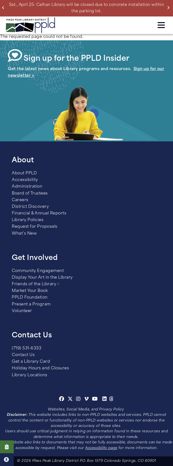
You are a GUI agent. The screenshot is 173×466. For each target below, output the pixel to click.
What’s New (24, 234)
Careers (20, 200)
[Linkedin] (104, 400)
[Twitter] (70, 400)
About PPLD (24, 173)
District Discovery (30, 207)
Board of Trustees (30, 193)
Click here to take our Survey (7, 446)
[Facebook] (61, 400)
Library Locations (29, 375)
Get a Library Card (31, 362)
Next (169, 8)
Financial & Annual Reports (39, 213)
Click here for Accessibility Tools (7, 459)
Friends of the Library (34, 284)
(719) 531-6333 (26, 348)
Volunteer (22, 311)
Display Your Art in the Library (42, 278)
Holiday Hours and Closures (40, 368)
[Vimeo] (86, 400)
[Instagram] (79, 400)
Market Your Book (30, 291)
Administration (27, 187)
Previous (4, 8)
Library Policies (27, 220)
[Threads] (111, 400)
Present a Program (31, 304)
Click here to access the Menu (161, 25)
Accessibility (25, 180)
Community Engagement (38, 271)
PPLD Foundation (30, 298)
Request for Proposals (34, 227)
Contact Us (23, 355)
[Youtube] (95, 400)
